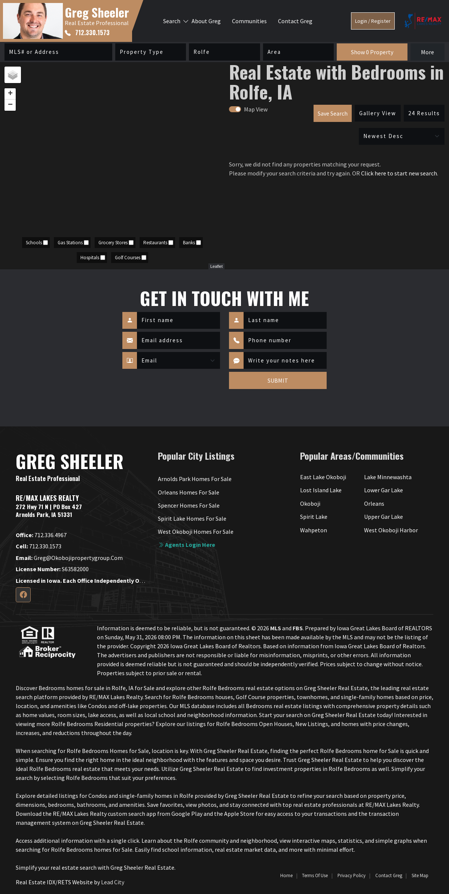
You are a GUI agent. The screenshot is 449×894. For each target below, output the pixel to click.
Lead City (112, 882)
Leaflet (216, 266)
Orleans (374, 503)
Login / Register (373, 21)
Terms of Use (315, 875)
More (427, 52)
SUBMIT (278, 380)
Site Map (420, 875)
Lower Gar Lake (383, 490)
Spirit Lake (313, 516)
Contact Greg (295, 21)
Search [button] (171, 21)
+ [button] (10, 93)
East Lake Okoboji (323, 477)
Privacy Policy (351, 875)
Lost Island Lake (321, 490)
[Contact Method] (178, 360)
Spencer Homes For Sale (189, 505)
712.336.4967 (41, 535)
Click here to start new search (399, 173)
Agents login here (186, 544)
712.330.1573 (87, 32)
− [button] (10, 105)
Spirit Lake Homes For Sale (192, 518)
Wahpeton (313, 530)
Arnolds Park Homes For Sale (195, 479)
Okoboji (310, 503)
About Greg (206, 21)
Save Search (333, 113)
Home (286, 875)
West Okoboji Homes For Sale (195, 531)
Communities (249, 21)
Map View (256, 109)
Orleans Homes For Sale (188, 492)
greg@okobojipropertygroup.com (69, 557)
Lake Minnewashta (388, 477)
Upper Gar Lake (383, 516)
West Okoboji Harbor (391, 530)
